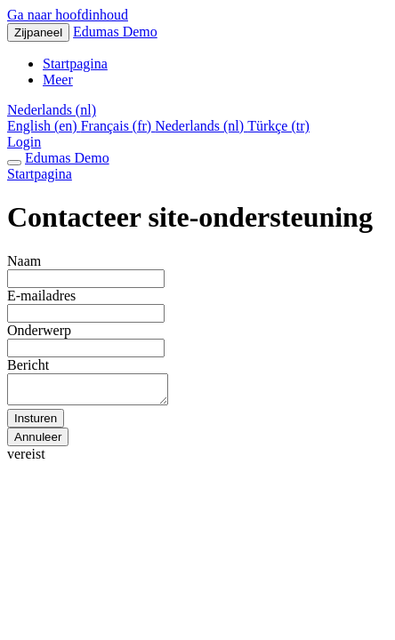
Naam (24, 260)
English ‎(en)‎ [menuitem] (44, 125)
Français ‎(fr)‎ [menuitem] (118, 125)
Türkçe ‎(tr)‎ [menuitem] (278, 125)
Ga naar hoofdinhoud (67, 14)
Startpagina (39, 173)
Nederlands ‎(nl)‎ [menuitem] (201, 125)
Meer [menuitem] (58, 79)
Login (24, 141)
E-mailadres (41, 295)
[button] (51, 109)
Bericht (28, 364)
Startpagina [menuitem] (75, 63)
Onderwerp (39, 330)
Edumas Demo (115, 31)
